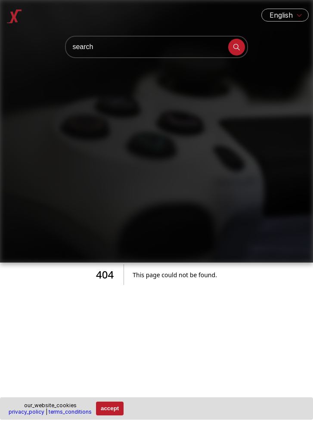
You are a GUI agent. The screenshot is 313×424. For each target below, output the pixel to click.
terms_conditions (70, 412)
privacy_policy (26, 412)
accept (110, 408)
